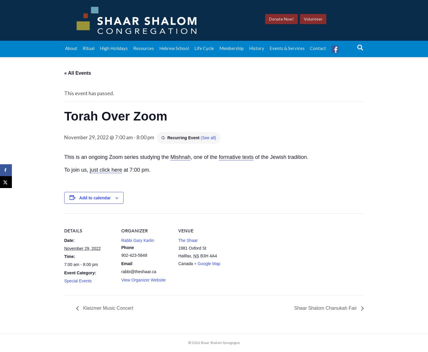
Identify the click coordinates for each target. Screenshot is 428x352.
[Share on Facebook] (6, 170)
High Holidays (114, 50)
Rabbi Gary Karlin (137, 240)
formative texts (236, 157)
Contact (318, 50)
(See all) (208, 137)
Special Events (78, 281)
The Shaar (188, 240)
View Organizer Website (143, 280)
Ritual (89, 50)
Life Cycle (204, 50)
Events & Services (287, 50)
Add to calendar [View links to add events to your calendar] (95, 197)
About (71, 50)
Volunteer (318, 19)
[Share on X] (6, 182)
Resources (143, 50)
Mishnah (180, 157)
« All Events (77, 73)
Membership (231, 50)
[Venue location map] (266, 254)
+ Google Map (207, 263)
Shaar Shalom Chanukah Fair (326, 308)
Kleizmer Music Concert (107, 308)
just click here (106, 170)
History (256, 50)
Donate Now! (286, 19)
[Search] (360, 49)
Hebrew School (174, 50)
